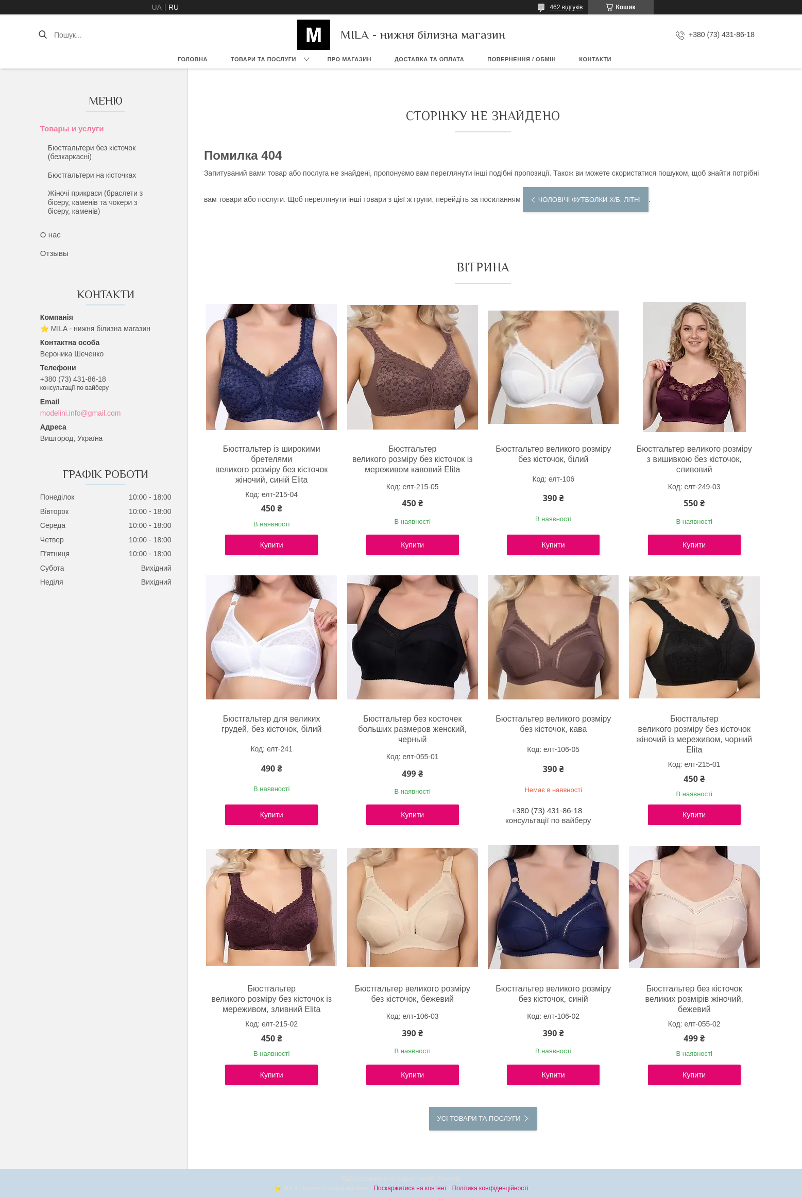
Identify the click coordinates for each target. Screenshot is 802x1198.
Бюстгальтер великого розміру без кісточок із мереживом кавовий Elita (412, 459)
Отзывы (54, 253)
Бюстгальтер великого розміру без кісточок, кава (553, 723)
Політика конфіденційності (490, 1188)
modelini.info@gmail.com (80, 413)
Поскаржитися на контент (410, 1188)
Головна (193, 59)
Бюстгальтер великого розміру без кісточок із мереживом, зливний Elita (271, 999)
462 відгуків (566, 7)
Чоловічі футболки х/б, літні (589, 199)
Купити (271, 545)
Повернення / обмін (521, 59)
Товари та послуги (263, 59)
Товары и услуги (72, 128)
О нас (50, 234)
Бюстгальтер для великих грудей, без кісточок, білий (271, 723)
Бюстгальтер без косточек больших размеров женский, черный (412, 729)
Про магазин (349, 59)
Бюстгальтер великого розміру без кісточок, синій (553, 993)
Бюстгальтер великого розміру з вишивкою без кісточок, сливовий (694, 459)
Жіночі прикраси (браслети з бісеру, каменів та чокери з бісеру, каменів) (95, 202)
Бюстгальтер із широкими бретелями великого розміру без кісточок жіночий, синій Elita (271, 464)
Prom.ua (448, 1179)
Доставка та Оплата (429, 59)
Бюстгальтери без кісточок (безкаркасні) (91, 152)
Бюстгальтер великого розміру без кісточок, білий (553, 454)
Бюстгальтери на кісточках (92, 175)
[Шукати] (42, 35)
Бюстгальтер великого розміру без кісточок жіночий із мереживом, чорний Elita (694, 734)
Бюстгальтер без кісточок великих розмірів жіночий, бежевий (694, 999)
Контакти (595, 59)
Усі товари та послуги (478, 1118)
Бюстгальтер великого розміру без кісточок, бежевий (412, 993)
